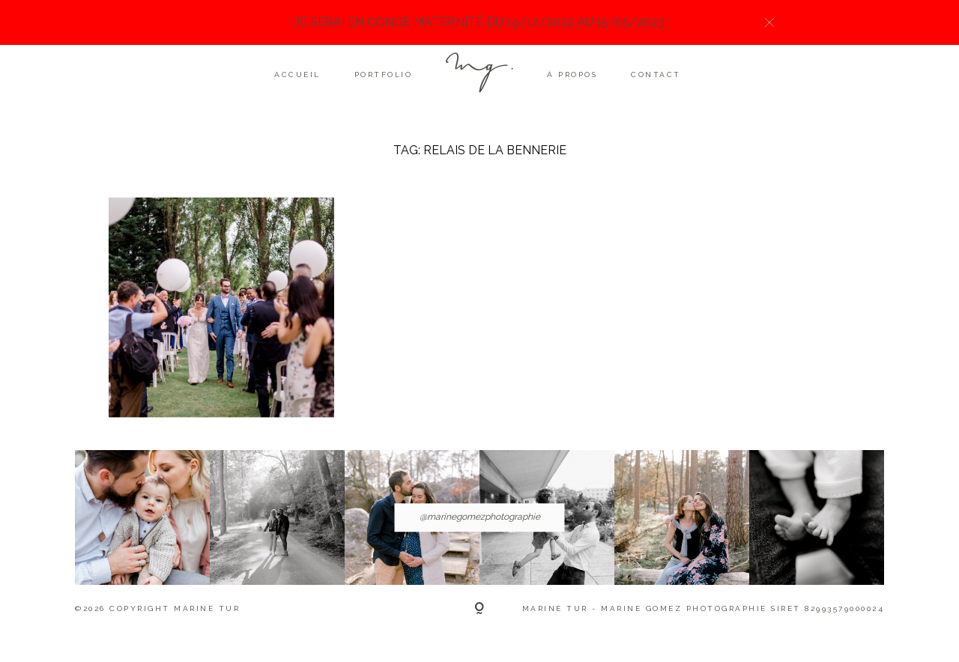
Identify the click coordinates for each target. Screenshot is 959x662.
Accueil (297, 75)
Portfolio (383, 75)
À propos (572, 75)
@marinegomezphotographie (480, 516)
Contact (656, 75)
